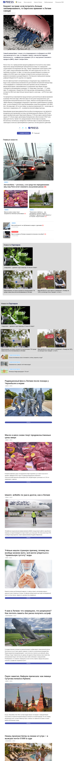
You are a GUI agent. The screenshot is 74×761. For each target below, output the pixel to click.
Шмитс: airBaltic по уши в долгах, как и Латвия (27, 495)
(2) (43, 225)
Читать (28, 422)
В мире (18, 2)
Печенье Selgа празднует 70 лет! (19, 371)
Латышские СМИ (59, 2)
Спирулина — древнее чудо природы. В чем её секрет (20, 267)
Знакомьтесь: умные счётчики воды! (20, 364)
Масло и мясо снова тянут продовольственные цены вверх (14, 212)
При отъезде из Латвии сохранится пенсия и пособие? (27, 234)
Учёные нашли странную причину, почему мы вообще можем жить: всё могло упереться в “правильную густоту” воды (27, 552)
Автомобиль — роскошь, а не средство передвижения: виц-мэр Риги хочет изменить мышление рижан (26, 186)
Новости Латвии (38, 2)
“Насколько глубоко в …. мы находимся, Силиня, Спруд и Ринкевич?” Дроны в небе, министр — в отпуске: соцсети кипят (40, 214)
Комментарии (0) (23, 133)
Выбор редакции (48, 2)
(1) (25, 213)
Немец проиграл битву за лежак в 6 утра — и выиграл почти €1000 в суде (26, 737)
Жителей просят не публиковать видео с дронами (26, 225)
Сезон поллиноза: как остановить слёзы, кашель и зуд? (26, 357)
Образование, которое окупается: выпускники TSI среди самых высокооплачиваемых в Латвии (19, 291)
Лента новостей (28, 2)
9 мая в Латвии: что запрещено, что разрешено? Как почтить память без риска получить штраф (28, 612)
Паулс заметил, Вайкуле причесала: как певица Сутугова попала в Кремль (28, 677)
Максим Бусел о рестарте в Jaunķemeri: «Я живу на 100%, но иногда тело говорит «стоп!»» (53, 291)
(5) (45, 187)
